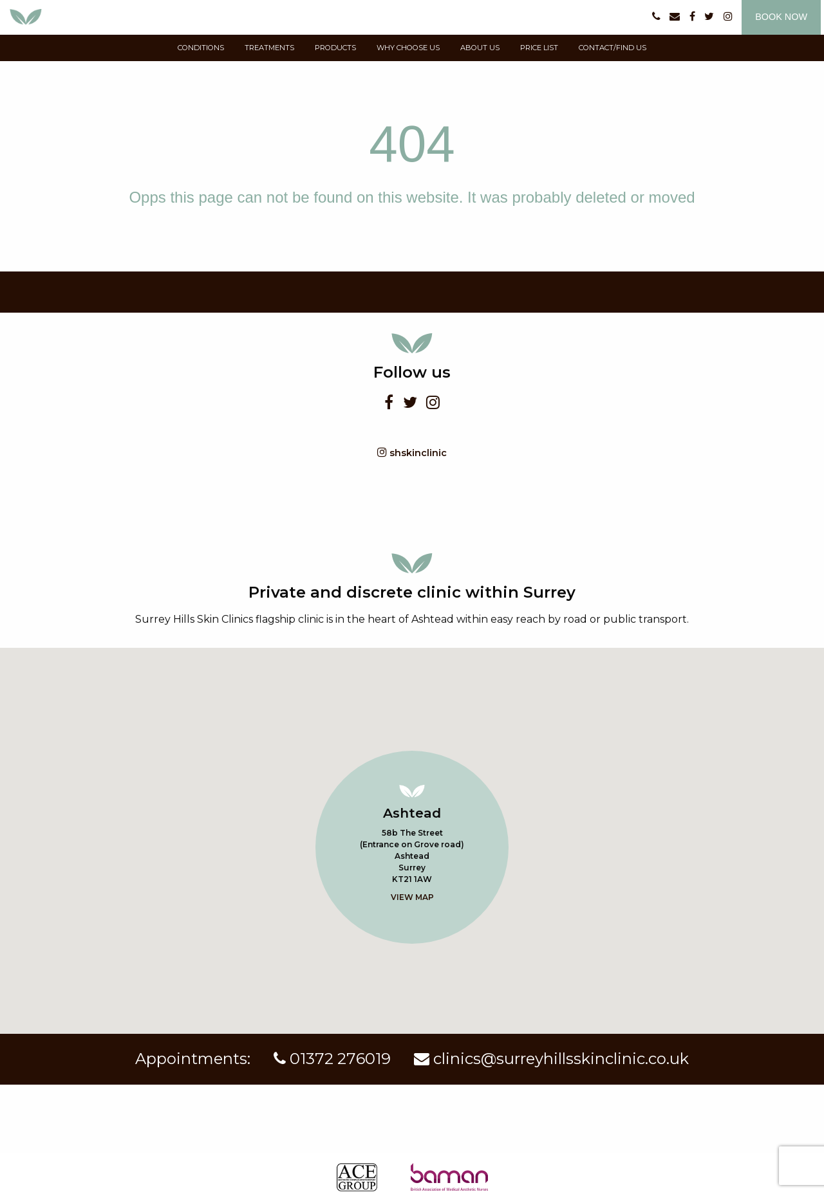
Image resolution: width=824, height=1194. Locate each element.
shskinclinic (412, 452)
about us (480, 47)
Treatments (269, 47)
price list (539, 47)
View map (412, 897)
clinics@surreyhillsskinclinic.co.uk (551, 1058)
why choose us (408, 47)
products (335, 47)
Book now (781, 17)
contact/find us (612, 47)
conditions (201, 47)
